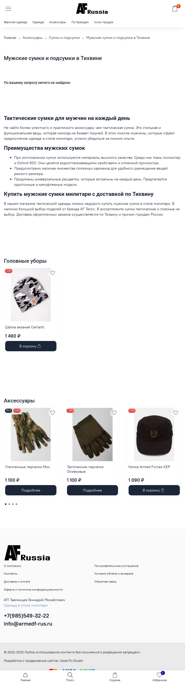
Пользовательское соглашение (116, 566)
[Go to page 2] (9, 504)
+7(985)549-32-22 (26, 615)
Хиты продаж (103, 22)
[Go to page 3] (13, 504)
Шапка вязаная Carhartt (24, 327)
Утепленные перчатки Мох (27, 466)
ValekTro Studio (71, 661)
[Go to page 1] (5, 504)
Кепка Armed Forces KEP (149, 466)
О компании (12, 566)
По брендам (80, 22)
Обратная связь (105, 581)
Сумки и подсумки (64, 37)
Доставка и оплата (17, 581)
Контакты (11, 573)
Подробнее (30, 490)
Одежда (38, 22)
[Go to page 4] (16, 504)
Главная (10, 37)
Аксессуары (57, 22)
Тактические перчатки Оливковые (85, 469)
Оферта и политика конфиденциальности (33, 589)
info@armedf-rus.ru (28, 623)
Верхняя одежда (15, 22)
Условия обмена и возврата (113, 573)
